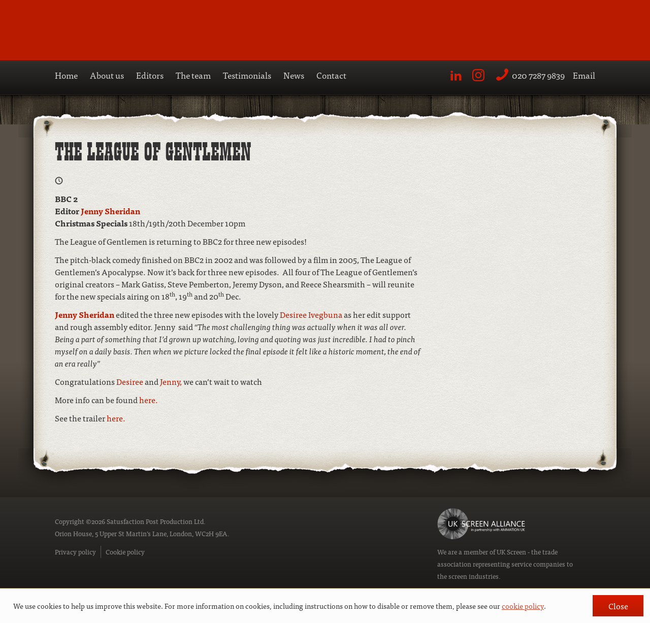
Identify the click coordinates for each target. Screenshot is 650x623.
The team (193, 75)
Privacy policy (75, 551)
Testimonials (247, 75)
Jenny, (171, 381)
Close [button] (618, 605)
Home (66, 75)
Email (584, 75)
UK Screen (511, 551)
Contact (331, 75)
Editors (150, 75)
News (293, 75)
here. (148, 399)
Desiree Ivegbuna (310, 314)
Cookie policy (125, 551)
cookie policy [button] (523, 606)
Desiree (130, 381)
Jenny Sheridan (110, 210)
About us (107, 75)
